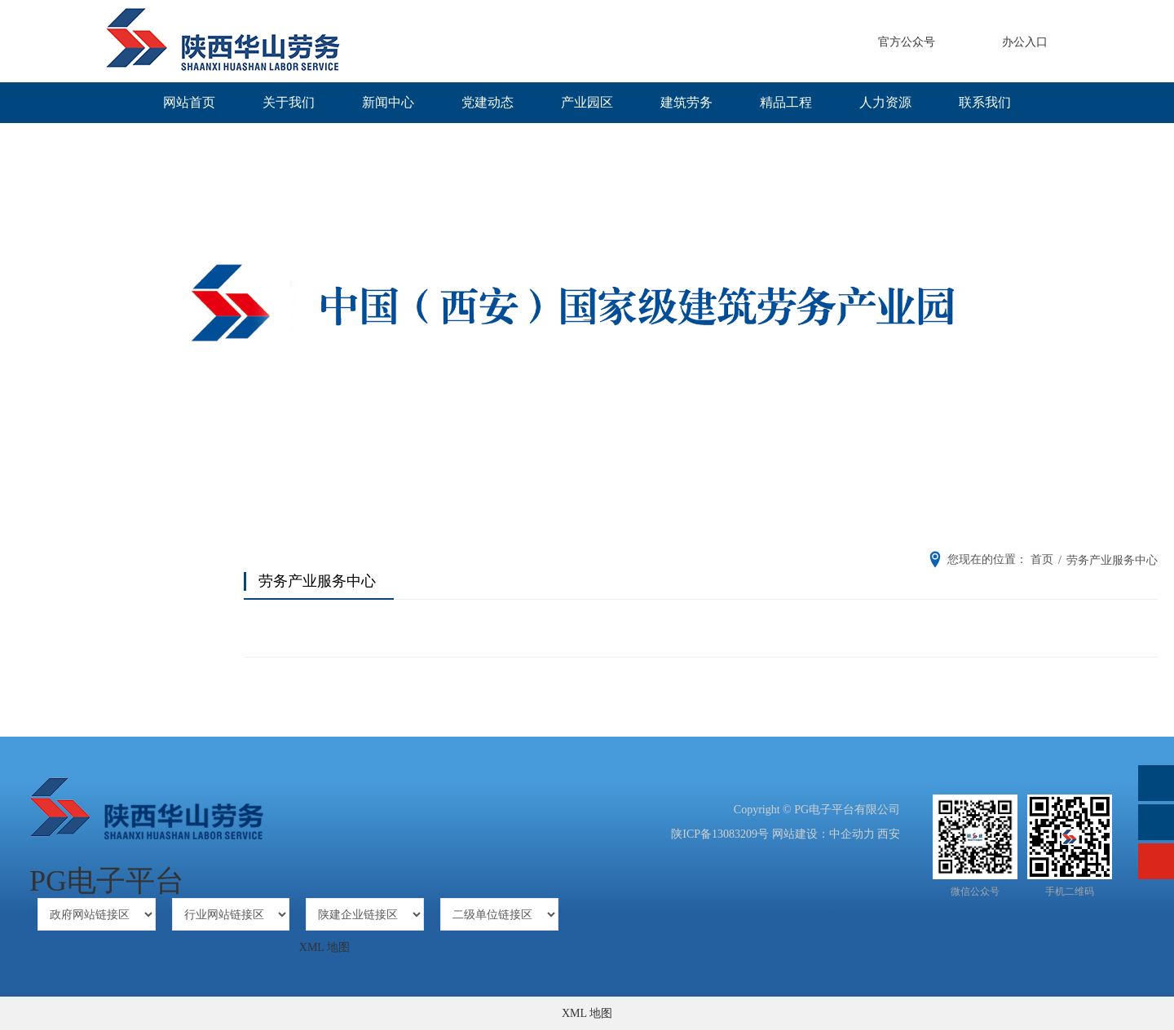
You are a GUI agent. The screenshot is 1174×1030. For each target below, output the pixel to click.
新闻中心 (388, 102)
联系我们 (985, 102)
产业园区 (587, 102)
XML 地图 (324, 947)
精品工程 (786, 102)
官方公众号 (906, 42)
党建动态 (487, 102)
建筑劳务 (686, 102)
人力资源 (885, 102)
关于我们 (289, 102)
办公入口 (1025, 42)
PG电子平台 (106, 881)
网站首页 (189, 102)
